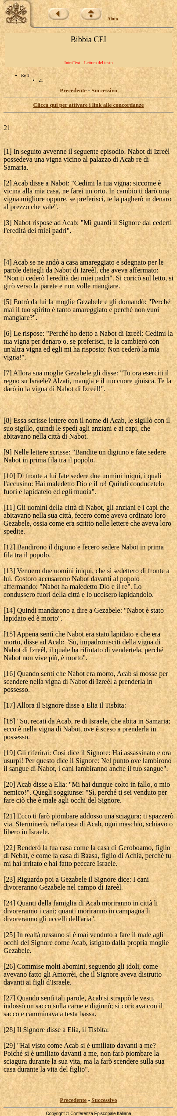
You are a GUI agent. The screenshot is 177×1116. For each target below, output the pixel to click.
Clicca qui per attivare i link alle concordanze (88, 105)
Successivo (104, 90)
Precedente (73, 90)
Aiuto (113, 18)
